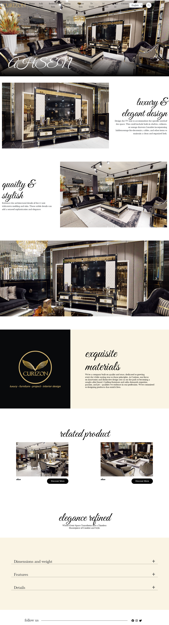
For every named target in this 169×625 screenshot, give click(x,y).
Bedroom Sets (53, 5)
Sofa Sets (41, 5)
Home (32, 3)
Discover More (57, 481)
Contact (124, 3)
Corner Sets (80, 5)
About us (115, 5)
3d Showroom (103, 5)
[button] (12, 278)
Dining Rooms (67, 5)
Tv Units (91, 5)
